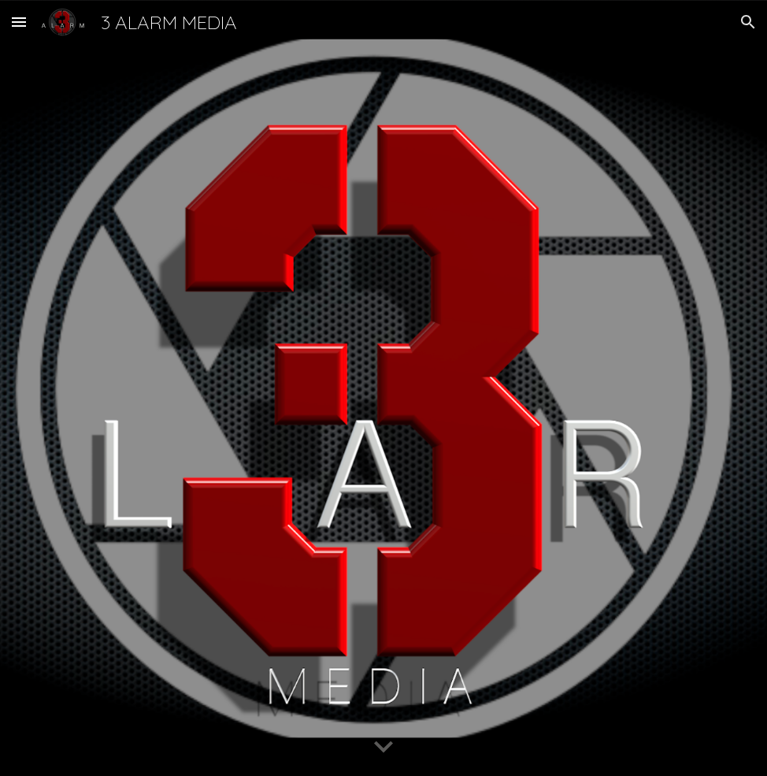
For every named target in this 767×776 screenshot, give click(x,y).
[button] (19, 21)
